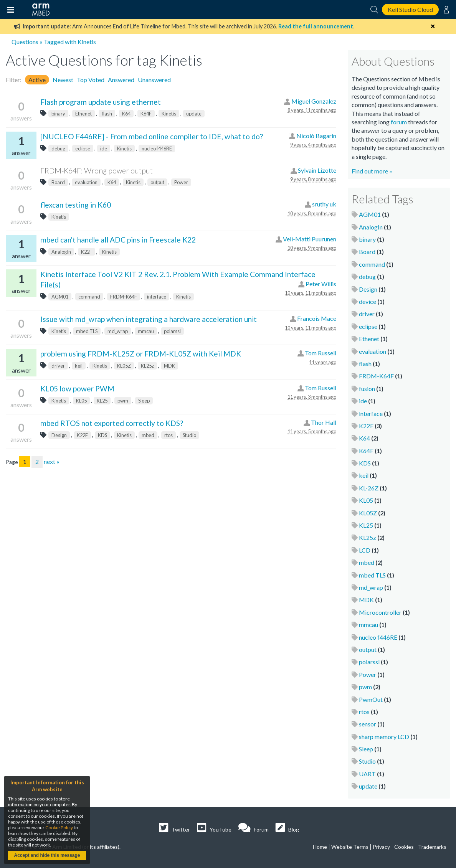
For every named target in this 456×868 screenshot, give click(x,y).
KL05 (81, 401)
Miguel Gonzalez (313, 101)
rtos (168, 435)
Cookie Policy (59, 827)
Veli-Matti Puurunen (309, 239)
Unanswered (154, 79)
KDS (102, 435)
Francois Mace (316, 318)
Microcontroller (380, 612)
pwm (122, 401)
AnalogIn (61, 252)
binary (58, 114)
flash (107, 114)
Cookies (404, 846)
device (367, 301)
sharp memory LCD (384, 736)
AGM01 (59, 297)
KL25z (147, 366)
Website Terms (349, 846)
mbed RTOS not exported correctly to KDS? (111, 423)
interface (156, 297)
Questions (25, 41)
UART (367, 773)
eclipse (82, 148)
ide (103, 148)
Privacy (381, 846)
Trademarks (432, 846)
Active (37, 79)
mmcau (146, 331)
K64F (146, 114)
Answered (121, 79)
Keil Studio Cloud (410, 9)
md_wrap (117, 331)
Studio (189, 435)
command (89, 297)
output (157, 182)
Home (320, 846)
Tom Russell (320, 352)
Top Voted (90, 79)
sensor (367, 724)
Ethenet (83, 114)
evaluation (86, 182)
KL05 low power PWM (77, 388)
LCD (364, 550)
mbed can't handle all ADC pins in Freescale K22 (118, 239)
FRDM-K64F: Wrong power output (96, 170)
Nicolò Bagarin (316, 135)
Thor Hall (323, 422)
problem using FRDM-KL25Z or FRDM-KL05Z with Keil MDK (140, 353)
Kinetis (169, 114)
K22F (86, 252)
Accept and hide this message (47, 855)
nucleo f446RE (157, 148)
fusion (367, 388)
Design (59, 435)
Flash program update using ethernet (100, 101)
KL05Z (124, 366)
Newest (63, 79)
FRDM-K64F (123, 297)
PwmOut (371, 699)
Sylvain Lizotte (317, 170)
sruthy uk (324, 204)
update (194, 114)
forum (399, 121)
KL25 (102, 401)
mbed (148, 435)
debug (58, 148)
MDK (169, 366)
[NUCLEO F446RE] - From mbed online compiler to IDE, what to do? (151, 136)
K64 (126, 114)
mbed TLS (86, 331)
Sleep (144, 401)
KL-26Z (368, 488)
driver (58, 366)
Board (58, 182)
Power (181, 182)
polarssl (172, 331)
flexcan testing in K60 (75, 204)
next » (51, 461)
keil (79, 366)
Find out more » (372, 171)
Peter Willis (321, 283)
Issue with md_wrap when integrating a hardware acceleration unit (148, 319)
